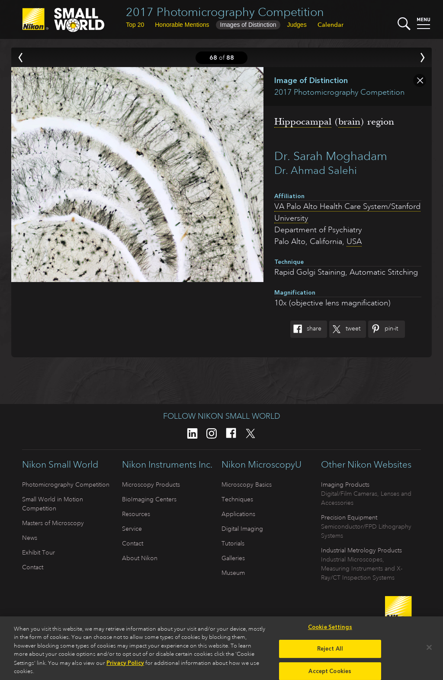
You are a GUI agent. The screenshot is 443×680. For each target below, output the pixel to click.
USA (354, 241)
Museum (233, 573)
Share (305, 329)
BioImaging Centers (149, 499)
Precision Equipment (349, 517)
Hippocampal (302, 121)
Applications (238, 514)
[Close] (429, 650)
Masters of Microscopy (53, 523)
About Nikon (139, 558)
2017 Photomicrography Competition (225, 12)
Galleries (233, 558)
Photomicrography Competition (65, 484)
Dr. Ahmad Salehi (315, 170)
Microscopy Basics (247, 484)
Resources (136, 514)
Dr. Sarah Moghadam (330, 156)
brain (349, 121)
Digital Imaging (242, 528)
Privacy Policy (125, 665)
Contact (32, 567)
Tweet (344, 329)
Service (132, 528)
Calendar (330, 25)
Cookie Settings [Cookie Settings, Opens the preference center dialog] (330, 629)
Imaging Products (345, 484)
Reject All (330, 651)
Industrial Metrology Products (361, 550)
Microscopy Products (151, 484)
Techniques (237, 499)
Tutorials (233, 543)
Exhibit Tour (38, 552)
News (29, 538)
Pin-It (383, 329)
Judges (296, 24)
